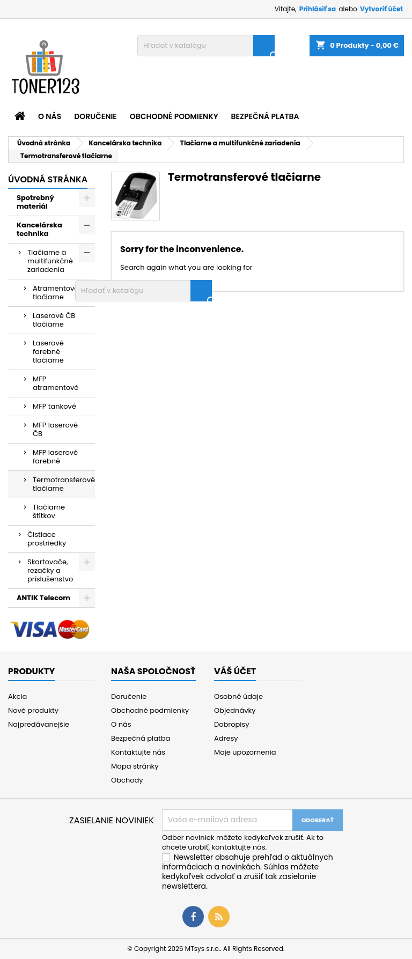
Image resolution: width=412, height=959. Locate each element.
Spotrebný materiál (35, 202)
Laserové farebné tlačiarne (48, 351)
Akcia (17, 696)
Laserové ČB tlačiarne (54, 320)
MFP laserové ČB (55, 429)
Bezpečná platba (265, 116)
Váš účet (235, 671)
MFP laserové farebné (55, 456)
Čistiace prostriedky (46, 538)
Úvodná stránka (47, 179)
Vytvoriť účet (381, 8)
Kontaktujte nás (138, 752)
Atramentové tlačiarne (55, 292)
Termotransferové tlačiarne (64, 484)
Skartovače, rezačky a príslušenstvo (50, 570)
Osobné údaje (238, 696)
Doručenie (95, 116)
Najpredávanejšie (38, 724)
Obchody (127, 780)
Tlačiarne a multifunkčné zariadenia (50, 261)
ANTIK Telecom (43, 598)
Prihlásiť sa (317, 8)
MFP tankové (54, 406)
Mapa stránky (135, 766)
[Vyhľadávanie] (206, 45)
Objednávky (235, 710)
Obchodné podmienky (174, 116)
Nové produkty (33, 710)
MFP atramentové (55, 383)
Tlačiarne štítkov (49, 511)
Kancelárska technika (39, 229)
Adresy (226, 738)
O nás (49, 116)
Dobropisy (231, 724)
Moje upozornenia (245, 752)
